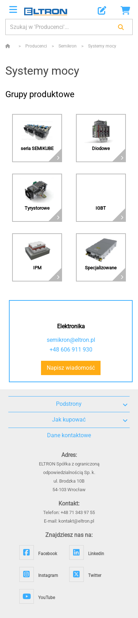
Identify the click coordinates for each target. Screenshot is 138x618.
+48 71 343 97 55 (78, 512)
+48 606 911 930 (71, 349)
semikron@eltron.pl (71, 340)
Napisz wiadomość (71, 367)
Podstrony (91, 404)
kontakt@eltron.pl (76, 521)
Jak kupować (89, 419)
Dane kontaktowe (69, 435)
